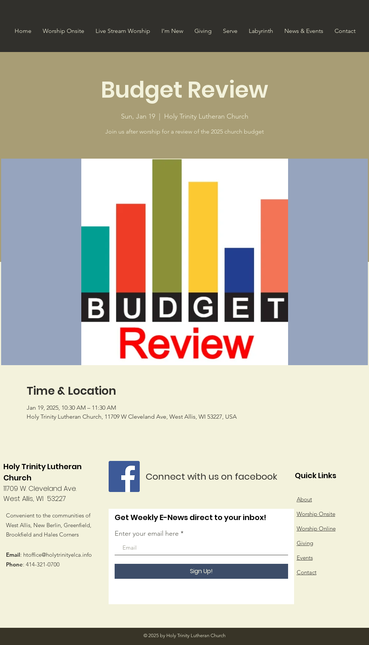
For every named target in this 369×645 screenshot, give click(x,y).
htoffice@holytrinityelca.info (57, 554)
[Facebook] (124, 476)
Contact (307, 572)
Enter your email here (147, 533)
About (304, 499)
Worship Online (316, 528)
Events (305, 557)
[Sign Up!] (201, 571)
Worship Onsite (316, 513)
